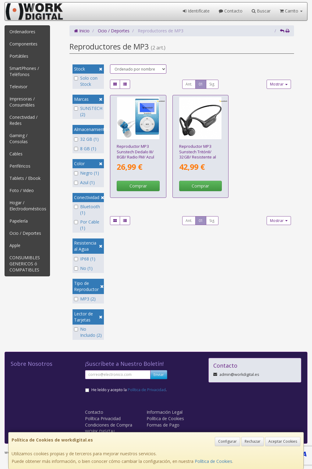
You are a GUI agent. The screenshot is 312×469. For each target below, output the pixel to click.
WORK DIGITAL (100, 431)
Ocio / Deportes (25, 233)
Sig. (212, 84)
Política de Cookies (213, 461)
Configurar (227, 441)
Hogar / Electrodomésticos (27, 206)
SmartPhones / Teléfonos (24, 71)
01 (201, 84)
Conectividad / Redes (23, 120)
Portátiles (18, 56)
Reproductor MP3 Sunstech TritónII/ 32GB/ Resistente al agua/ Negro (197, 154)
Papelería (18, 221)
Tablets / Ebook (25, 178)
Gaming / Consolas (18, 138)
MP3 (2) (85, 299)
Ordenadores (22, 32)
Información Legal (165, 412)
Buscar (261, 11)
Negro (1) (86, 173)
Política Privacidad (103, 418)
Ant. (189, 84)
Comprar (138, 186)
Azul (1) (84, 182)
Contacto (231, 11)
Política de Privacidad (147, 389)
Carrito (291, 11)
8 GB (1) (85, 148)
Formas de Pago (163, 425)
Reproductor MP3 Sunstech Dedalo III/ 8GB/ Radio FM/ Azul (135, 152)
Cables (16, 154)
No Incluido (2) (88, 332)
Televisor (18, 86)
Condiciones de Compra (108, 425)
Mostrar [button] (279, 84)
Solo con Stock (86, 81)
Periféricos (19, 166)
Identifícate (196, 11)
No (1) (83, 268)
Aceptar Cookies (282, 441)
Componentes (23, 44)
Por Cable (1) (86, 225)
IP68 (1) (84, 259)
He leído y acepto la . (129, 389)
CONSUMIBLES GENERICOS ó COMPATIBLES (24, 264)
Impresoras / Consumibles (22, 102)
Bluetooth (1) (87, 210)
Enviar (159, 374)
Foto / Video (21, 190)
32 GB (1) (86, 139)
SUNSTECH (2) (88, 111)
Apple (14, 245)
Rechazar (253, 441)
